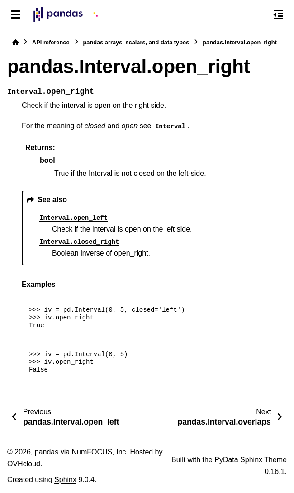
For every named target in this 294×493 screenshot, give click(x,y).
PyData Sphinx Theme (250, 460)
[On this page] (278, 14)
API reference (51, 42)
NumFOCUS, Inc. (100, 452)
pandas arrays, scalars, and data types (136, 42)
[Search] (259, 15)
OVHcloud (23, 464)
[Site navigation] (15, 14)
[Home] (15, 42)
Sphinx (65, 479)
